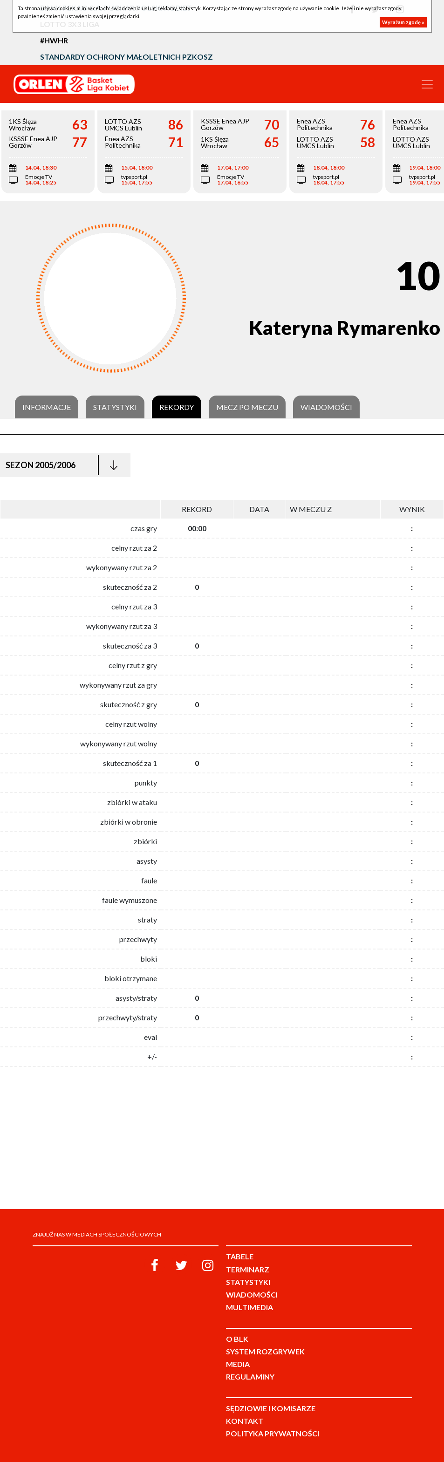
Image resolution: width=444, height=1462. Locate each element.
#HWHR (54, 40)
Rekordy (176, 407)
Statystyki (115, 407)
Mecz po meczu (247, 407)
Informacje (46, 407)
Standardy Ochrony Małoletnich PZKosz (126, 56)
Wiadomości (326, 407)
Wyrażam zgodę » (403, 22)
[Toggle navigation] (427, 84)
